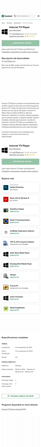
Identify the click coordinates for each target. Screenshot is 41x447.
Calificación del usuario (22, 36)
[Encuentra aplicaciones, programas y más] (24, 16)
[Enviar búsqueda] (15, 16)
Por (16, 34)
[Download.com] (7, 16)
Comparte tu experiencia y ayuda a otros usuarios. (20, 52)
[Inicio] (3, 23)
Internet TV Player (19, 29)
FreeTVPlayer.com (9, 61)
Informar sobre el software (20, 396)
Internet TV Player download (12, 409)
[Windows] (9, 23)
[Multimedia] (17, 23)
